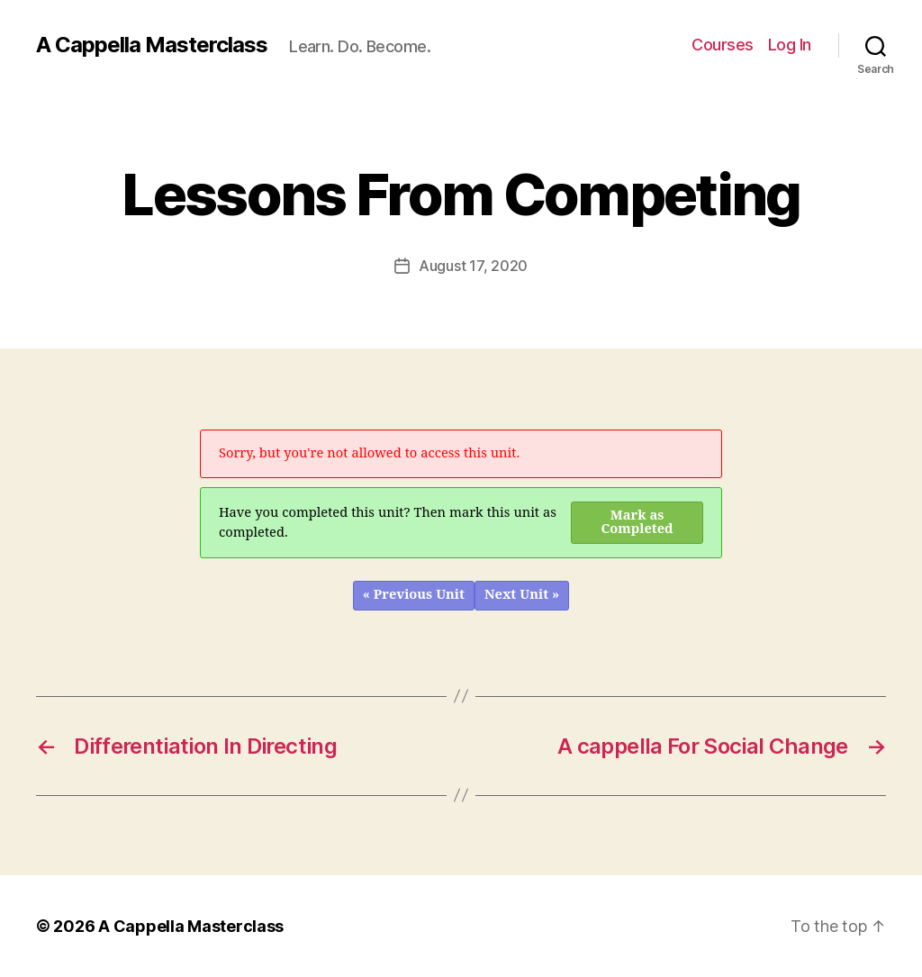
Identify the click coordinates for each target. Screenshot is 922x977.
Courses (723, 44)
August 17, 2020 (473, 266)
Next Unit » (521, 594)
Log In (789, 44)
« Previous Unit (414, 594)
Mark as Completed (637, 522)
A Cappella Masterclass (151, 45)
